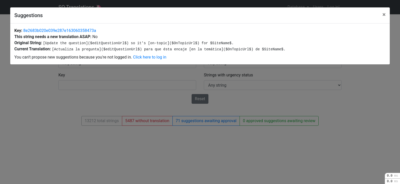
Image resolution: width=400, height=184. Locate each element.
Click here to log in (149, 57)
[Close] (384, 14)
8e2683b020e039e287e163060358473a (59, 30)
